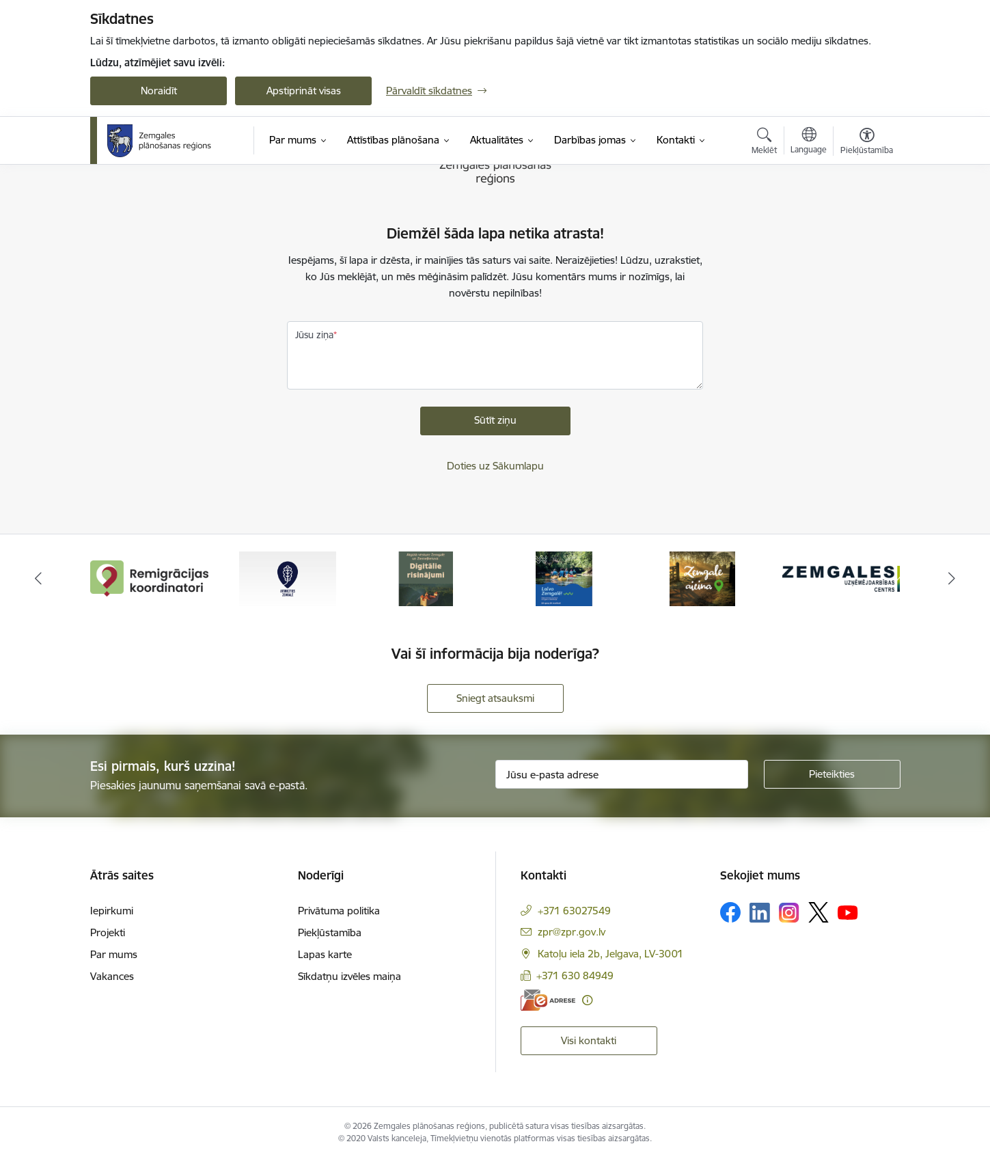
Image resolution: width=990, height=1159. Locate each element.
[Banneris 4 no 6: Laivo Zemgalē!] (564, 577)
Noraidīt (159, 90)
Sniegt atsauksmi (495, 698)
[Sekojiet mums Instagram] (789, 913)
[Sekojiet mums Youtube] (848, 911)
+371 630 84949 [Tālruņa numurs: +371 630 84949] (575, 975)
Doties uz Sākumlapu (495, 465)
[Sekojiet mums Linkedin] (760, 913)
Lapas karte (325, 954)
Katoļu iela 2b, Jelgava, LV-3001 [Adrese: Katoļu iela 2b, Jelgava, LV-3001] (610, 953)
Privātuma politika (339, 910)
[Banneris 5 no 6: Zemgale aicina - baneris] (702, 577)
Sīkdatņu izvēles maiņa (349, 976)
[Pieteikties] (832, 774)
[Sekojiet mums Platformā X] (818, 912)
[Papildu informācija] (587, 1000)
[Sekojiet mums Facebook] (730, 912)
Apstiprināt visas (303, 90)
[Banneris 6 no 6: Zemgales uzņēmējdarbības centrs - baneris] (841, 577)
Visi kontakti (588, 1040)
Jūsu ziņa (314, 335)
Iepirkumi (111, 910)
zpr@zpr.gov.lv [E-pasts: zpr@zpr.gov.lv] (571, 931)
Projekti (107, 932)
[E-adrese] (548, 1000)
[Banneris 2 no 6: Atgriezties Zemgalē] (287, 577)
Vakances (112, 976)
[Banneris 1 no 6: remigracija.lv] (149, 577)
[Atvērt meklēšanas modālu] (764, 142)
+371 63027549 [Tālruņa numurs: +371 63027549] (574, 910)
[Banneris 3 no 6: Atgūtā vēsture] (425, 577)
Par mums (113, 954)
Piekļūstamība (329, 932)
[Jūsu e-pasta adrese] (621, 774)
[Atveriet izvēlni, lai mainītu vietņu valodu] (809, 142)
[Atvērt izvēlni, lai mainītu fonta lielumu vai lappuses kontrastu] (867, 142)
